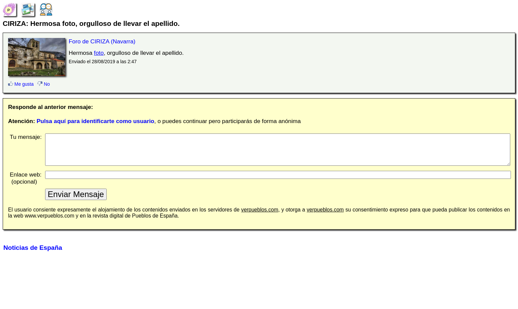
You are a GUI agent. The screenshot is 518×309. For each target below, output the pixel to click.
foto (99, 52)
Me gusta (21, 84)
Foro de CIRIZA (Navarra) (102, 41)
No (43, 84)
